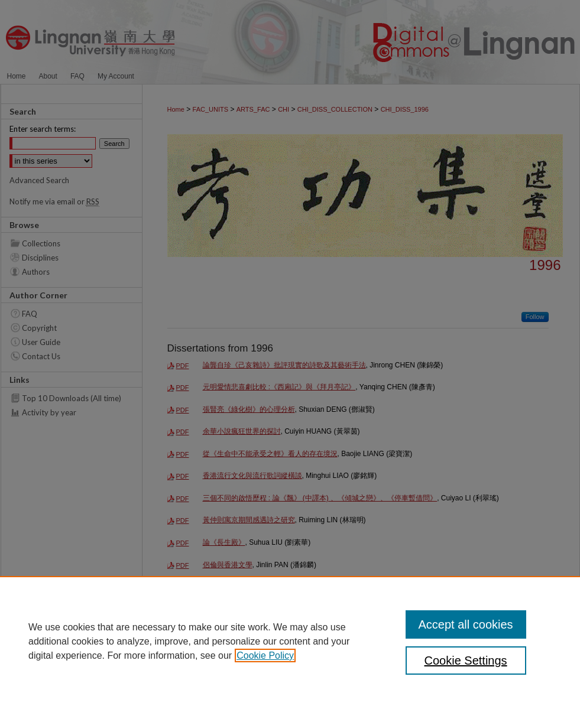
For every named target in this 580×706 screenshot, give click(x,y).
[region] (290, 641)
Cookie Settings (466, 660)
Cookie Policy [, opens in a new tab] (265, 655)
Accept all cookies (466, 624)
